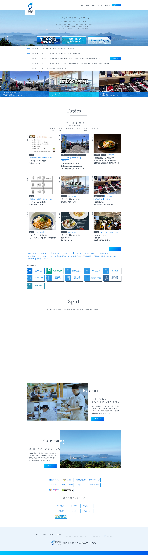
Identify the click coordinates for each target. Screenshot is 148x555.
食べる (31, 155)
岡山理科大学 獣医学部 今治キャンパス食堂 (41, 157)
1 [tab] (73, 100)
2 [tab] (75, 100)
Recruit (100, 5)
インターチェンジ (41, 256)
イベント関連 (65, 157)
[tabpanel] (24, 84)
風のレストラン (72, 196)
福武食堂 (39, 259)
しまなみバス (77, 253)
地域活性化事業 (75, 157)
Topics (87, 5)
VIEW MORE (115, 249)
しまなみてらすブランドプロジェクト (62, 253)
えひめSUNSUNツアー (44, 253)
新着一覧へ (116, 58)
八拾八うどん (39, 232)
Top (82, 5)
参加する (71, 155)
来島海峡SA (65, 160)
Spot (93, 5)
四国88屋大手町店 (76, 256)
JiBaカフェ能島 (32, 253)
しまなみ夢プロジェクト (90, 253)
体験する (64, 155)
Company (108, 5)
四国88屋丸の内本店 (63, 256)
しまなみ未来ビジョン (104, 253)
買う (77, 155)
